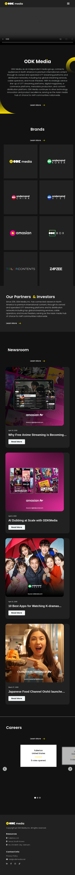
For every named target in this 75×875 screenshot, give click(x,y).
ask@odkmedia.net (15, 859)
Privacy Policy (12, 856)
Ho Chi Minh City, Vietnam (18, 845)
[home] (14, 3)
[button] (68, 3)
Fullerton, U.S (12, 838)
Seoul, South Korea (15, 841)
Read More (16, 441)
